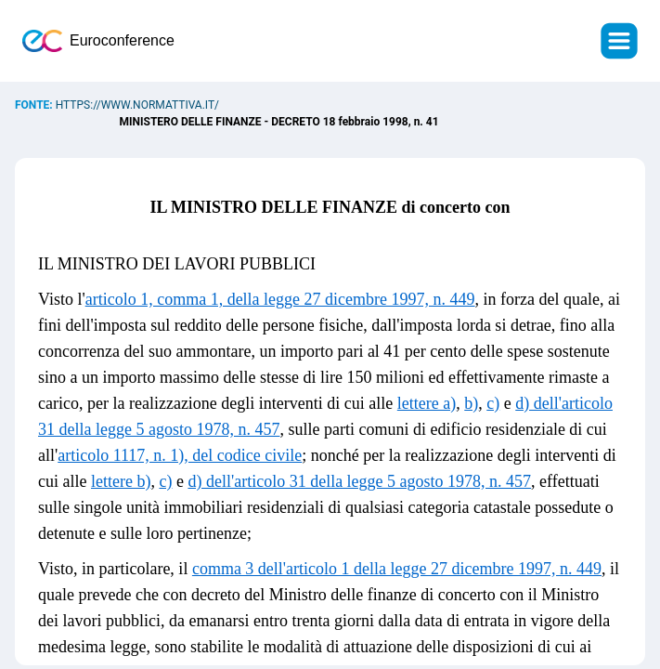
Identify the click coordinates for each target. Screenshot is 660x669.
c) (492, 403)
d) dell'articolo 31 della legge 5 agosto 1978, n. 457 (359, 481)
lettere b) (120, 481)
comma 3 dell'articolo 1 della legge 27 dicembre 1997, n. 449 (397, 568)
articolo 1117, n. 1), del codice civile (180, 455)
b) (471, 403)
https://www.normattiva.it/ (137, 105)
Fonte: (35, 105)
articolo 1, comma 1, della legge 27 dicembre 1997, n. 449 (280, 299)
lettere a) (426, 403)
